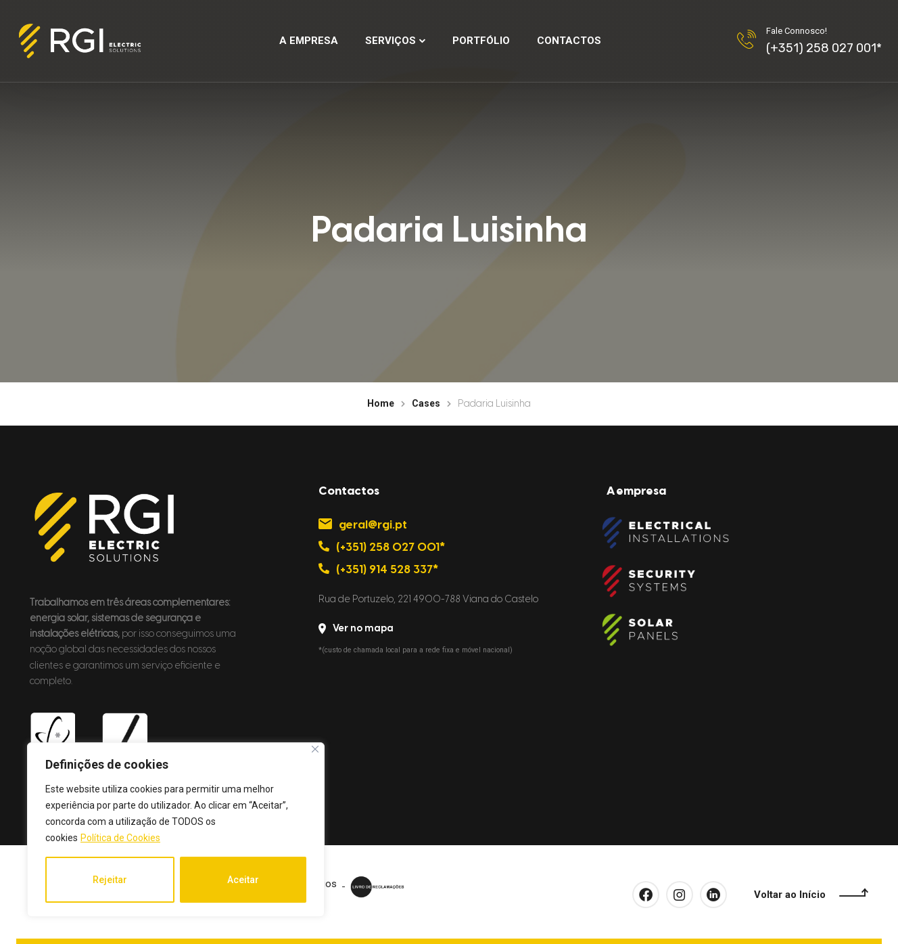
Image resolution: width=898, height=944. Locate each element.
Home (380, 403)
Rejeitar (110, 879)
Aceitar (243, 879)
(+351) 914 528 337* (378, 569)
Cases (426, 403)
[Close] (315, 749)
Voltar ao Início (811, 895)
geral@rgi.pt (362, 524)
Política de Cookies (120, 837)
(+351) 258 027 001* (824, 48)
